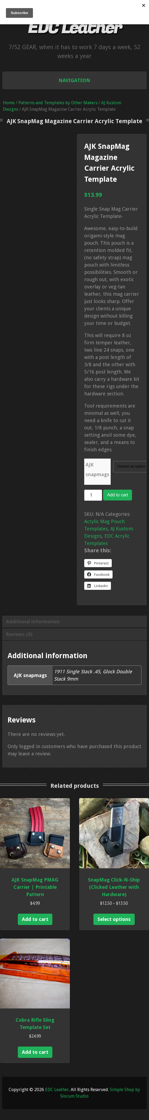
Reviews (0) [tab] (19, 634)
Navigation (74, 80)
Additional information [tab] (33, 621)
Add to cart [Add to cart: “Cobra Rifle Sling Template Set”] (35, 1052)
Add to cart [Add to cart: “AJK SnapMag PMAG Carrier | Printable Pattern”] (35, 919)
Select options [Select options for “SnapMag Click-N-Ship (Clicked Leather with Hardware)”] (114, 919)
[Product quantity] (93, 495)
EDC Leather (74, 28)
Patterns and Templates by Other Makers (57, 102)
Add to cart (117, 495)
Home (9, 102)
